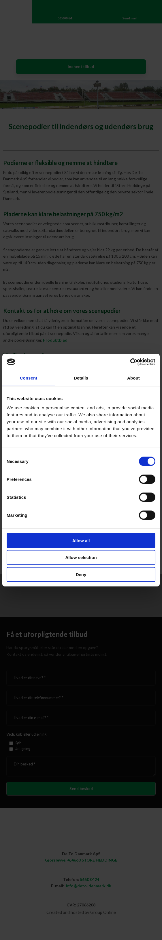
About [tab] (133, 377)
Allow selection (81, 557)
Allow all (81, 540)
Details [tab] (81, 377)
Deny (81, 574)
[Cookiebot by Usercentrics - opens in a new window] (130, 362)
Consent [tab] (28, 377)
